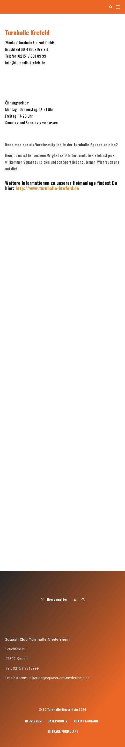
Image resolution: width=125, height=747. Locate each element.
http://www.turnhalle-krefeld (44, 188)
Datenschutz (58, 721)
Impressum (33, 721)
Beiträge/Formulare (62, 731)
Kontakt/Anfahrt (86, 721)
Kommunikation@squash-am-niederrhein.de (53, 677)
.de (76, 188)
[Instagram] (75, 599)
